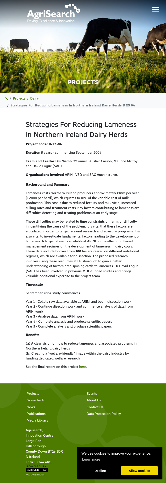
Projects (33, 393)
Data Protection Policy (104, 413)
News (31, 407)
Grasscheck (35, 400)
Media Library (37, 420)
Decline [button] (100, 471)
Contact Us (95, 407)
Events (92, 393)
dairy (34, 98)
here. (83, 366)
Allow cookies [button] (139, 471)
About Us (94, 400)
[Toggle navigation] (155, 9)
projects (19, 98)
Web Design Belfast (35, 474)
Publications (36, 413)
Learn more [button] (91, 459)
